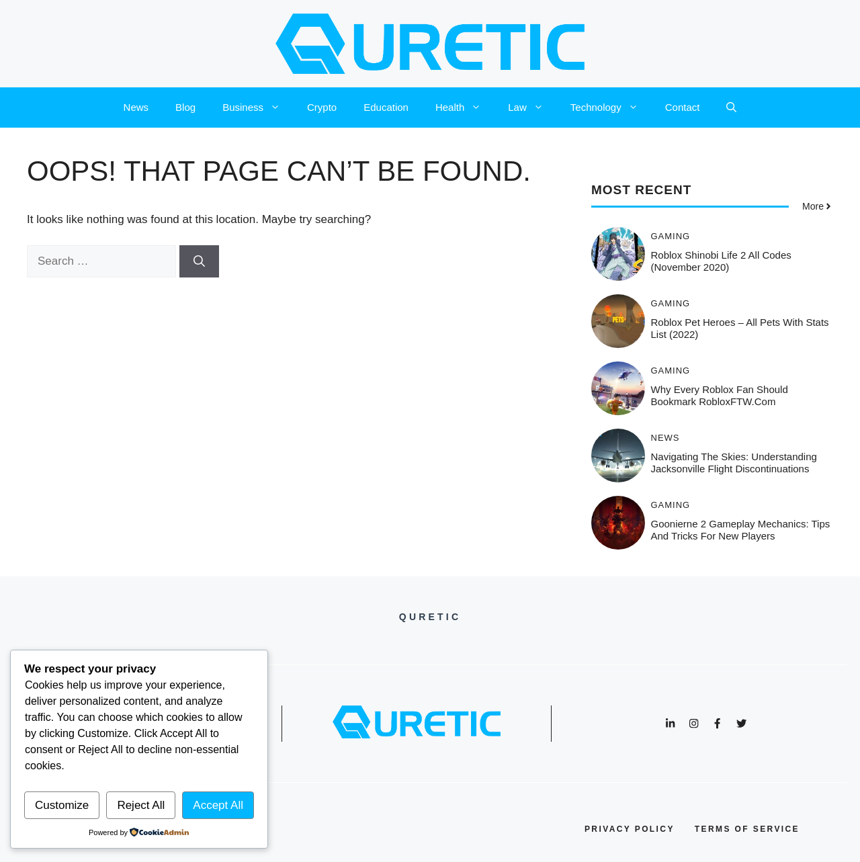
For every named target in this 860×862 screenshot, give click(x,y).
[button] (731, 107)
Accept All (218, 805)
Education (385, 107)
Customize (62, 805)
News (136, 107)
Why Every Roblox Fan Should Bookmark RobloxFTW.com (719, 395)
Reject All (141, 805)
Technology (611, 107)
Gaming (671, 236)
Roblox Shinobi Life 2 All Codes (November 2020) (721, 261)
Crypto (322, 107)
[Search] (199, 261)
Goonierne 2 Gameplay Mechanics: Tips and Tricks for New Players (740, 530)
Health (464, 107)
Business (258, 107)
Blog (185, 107)
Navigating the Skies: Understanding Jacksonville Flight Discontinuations (734, 462)
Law (532, 107)
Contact (682, 107)
